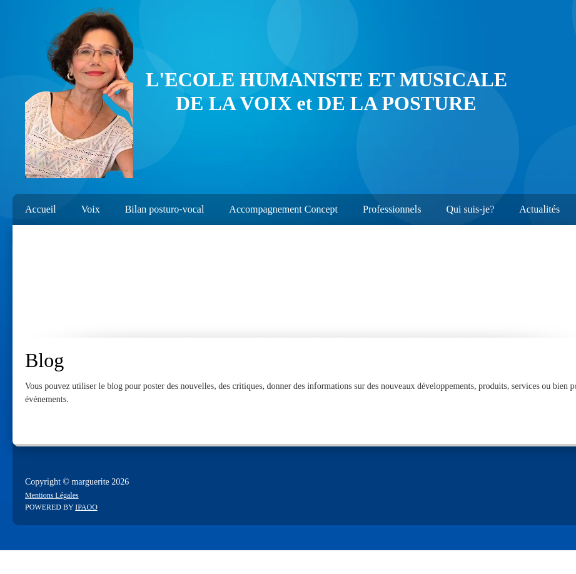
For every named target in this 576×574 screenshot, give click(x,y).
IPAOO (86, 507)
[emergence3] (79, 92)
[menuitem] (34, 207)
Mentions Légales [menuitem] (52, 495)
